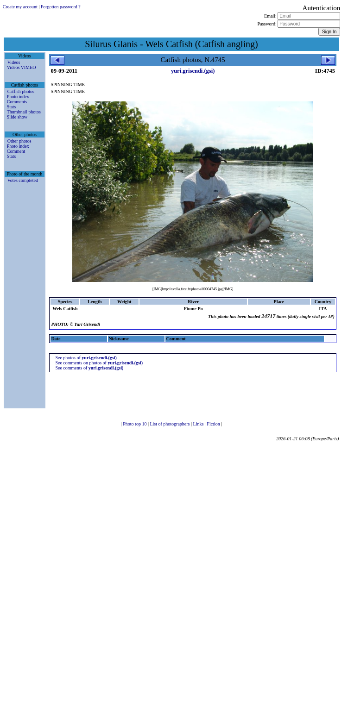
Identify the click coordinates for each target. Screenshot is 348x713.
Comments (17, 101)
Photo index (18, 96)
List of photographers (170, 423)
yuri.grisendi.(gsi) (193, 71)
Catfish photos (20, 91)
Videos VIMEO (21, 67)
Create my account (20, 6)
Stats (11, 106)
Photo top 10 (135, 423)
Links (199, 423)
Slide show (17, 116)
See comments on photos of (99, 362)
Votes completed (22, 180)
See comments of (89, 367)
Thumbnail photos (24, 111)
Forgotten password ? (61, 6)
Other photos (19, 141)
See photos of (86, 357)
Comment (16, 151)
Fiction (214, 423)
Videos (13, 62)
